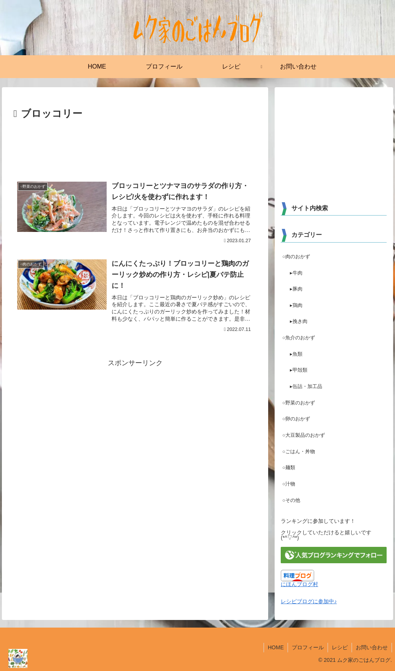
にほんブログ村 (299, 584)
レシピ (340, 647)
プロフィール (308, 647)
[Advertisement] (135, 145)
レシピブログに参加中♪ (309, 601)
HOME (276, 647)
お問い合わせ (372, 647)
